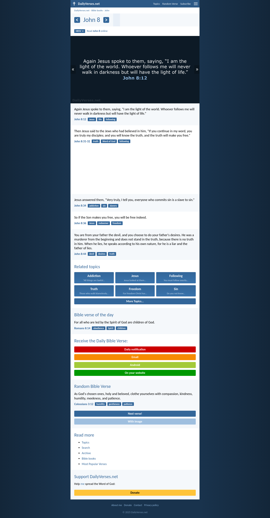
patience (128, 404)
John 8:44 (80, 254)
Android (135, 365)
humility (100, 404)
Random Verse (170, 3)
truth (95, 141)
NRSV (80, 31)
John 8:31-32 (82, 141)
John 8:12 (80, 119)
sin (104, 205)
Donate (135, 492)
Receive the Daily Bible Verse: (101, 340)
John (107, 10)
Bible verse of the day (93, 314)
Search (86, 447)
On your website (135, 373)
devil (91, 253)
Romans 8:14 (82, 328)
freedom (116, 223)
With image (135, 421)
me (83, 484)
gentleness (114, 404)
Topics (156, 3)
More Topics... (135, 301)
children (121, 328)
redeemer (104, 223)
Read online (97, 31)
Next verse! (135, 413)
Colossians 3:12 (83, 404)
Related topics (87, 266)
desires (101, 253)
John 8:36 (80, 223)
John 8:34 (80, 205)
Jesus (91, 119)
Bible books (97, 10)
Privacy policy (151, 505)
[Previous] (77, 20)
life (100, 119)
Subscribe (185, 3)
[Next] (106, 20)
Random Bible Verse (92, 386)
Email (135, 357)
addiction (94, 205)
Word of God (108, 141)
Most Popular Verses (94, 464)
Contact (138, 505)
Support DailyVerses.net (96, 476)
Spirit (110, 328)
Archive (86, 453)
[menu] (196, 5)
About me (116, 505)
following (110, 119)
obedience (98, 328)
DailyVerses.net (81, 10)
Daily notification (135, 349)
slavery (113, 205)
